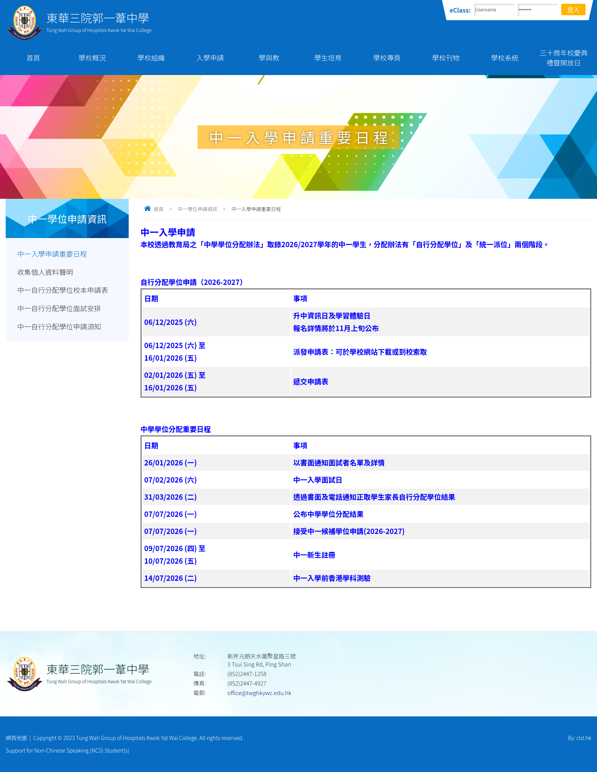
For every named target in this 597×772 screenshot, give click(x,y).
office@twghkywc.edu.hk (259, 693)
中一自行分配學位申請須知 (59, 327)
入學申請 (210, 57)
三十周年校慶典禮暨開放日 (564, 57)
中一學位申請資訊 (197, 209)
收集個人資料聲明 (45, 272)
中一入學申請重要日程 (52, 254)
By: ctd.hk (579, 738)
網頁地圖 (16, 738)
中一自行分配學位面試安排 (59, 308)
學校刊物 (446, 57)
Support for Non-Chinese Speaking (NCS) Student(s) (67, 750)
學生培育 (328, 57)
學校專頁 (387, 57)
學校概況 (92, 57)
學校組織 (151, 57)
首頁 (33, 57)
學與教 (269, 57)
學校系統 (505, 57)
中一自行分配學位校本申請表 (63, 290)
